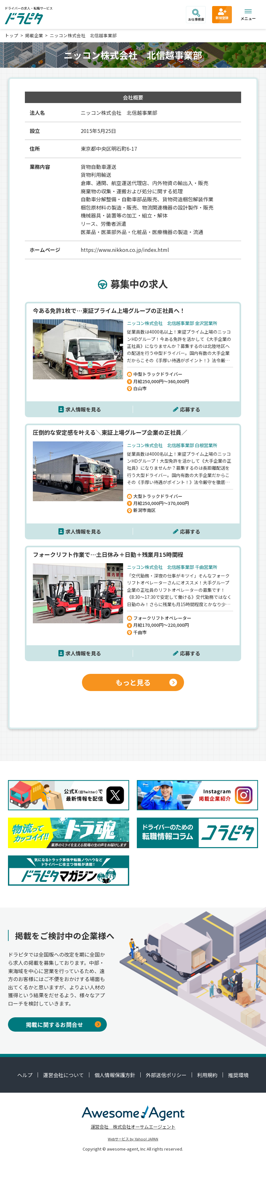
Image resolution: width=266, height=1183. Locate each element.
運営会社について (63, 1075)
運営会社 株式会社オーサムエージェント (133, 1126)
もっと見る (146, 682)
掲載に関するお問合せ (63, 1024)
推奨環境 (238, 1075)
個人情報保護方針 (114, 1075)
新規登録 (222, 13)
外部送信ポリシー (166, 1075)
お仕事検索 (196, 15)
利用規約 (207, 1075)
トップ (11, 35)
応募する (190, 409)
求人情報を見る (83, 409)
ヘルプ (25, 1075)
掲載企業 (34, 35)
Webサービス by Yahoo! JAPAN (133, 1138)
